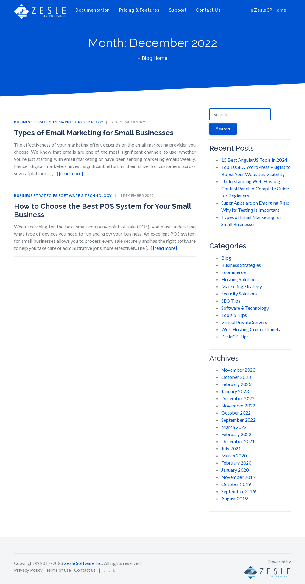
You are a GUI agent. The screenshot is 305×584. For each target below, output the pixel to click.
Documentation (92, 10)
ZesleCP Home (268, 10)
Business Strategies (35, 122)
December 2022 (238, 398)
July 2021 (231, 448)
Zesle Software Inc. (83, 563)
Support (178, 10)
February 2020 (236, 462)
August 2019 (234, 498)
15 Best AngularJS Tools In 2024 (254, 160)
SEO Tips (230, 300)
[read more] (71, 173)
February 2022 (236, 434)
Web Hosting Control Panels (250, 329)
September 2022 (238, 420)
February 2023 (236, 384)
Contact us (85, 570)
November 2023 (238, 370)
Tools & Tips (234, 315)
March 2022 (234, 427)
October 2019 (236, 484)
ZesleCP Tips (235, 336)
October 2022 (236, 412)
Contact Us (208, 10)
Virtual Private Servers (244, 322)
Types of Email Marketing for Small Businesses (94, 132)
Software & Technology (85, 195)
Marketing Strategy (80, 122)
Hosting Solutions (239, 279)
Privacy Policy (28, 570)
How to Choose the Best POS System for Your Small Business (102, 210)
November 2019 (238, 477)
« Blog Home (152, 58)
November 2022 (238, 405)
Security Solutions (239, 293)
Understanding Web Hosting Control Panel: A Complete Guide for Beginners (255, 188)
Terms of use (58, 570)
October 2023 (236, 377)
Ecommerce (233, 272)
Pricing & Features (139, 10)
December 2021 (238, 441)
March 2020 (234, 455)
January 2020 (235, 470)
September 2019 (238, 491)
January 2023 (235, 391)
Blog (226, 258)
